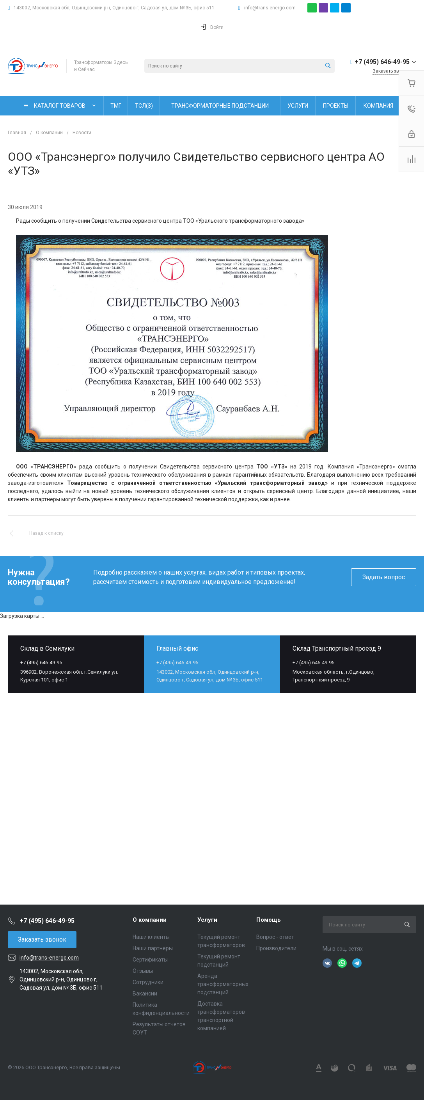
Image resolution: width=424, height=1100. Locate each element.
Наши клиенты (151, 937)
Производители (276, 948)
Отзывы (143, 971)
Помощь (268, 919)
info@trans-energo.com (270, 8)
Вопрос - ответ (275, 937)
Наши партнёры (153, 948)
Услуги (207, 919)
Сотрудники (148, 982)
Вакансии (145, 993)
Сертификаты (150, 959)
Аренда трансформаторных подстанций (222, 984)
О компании (150, 919)
